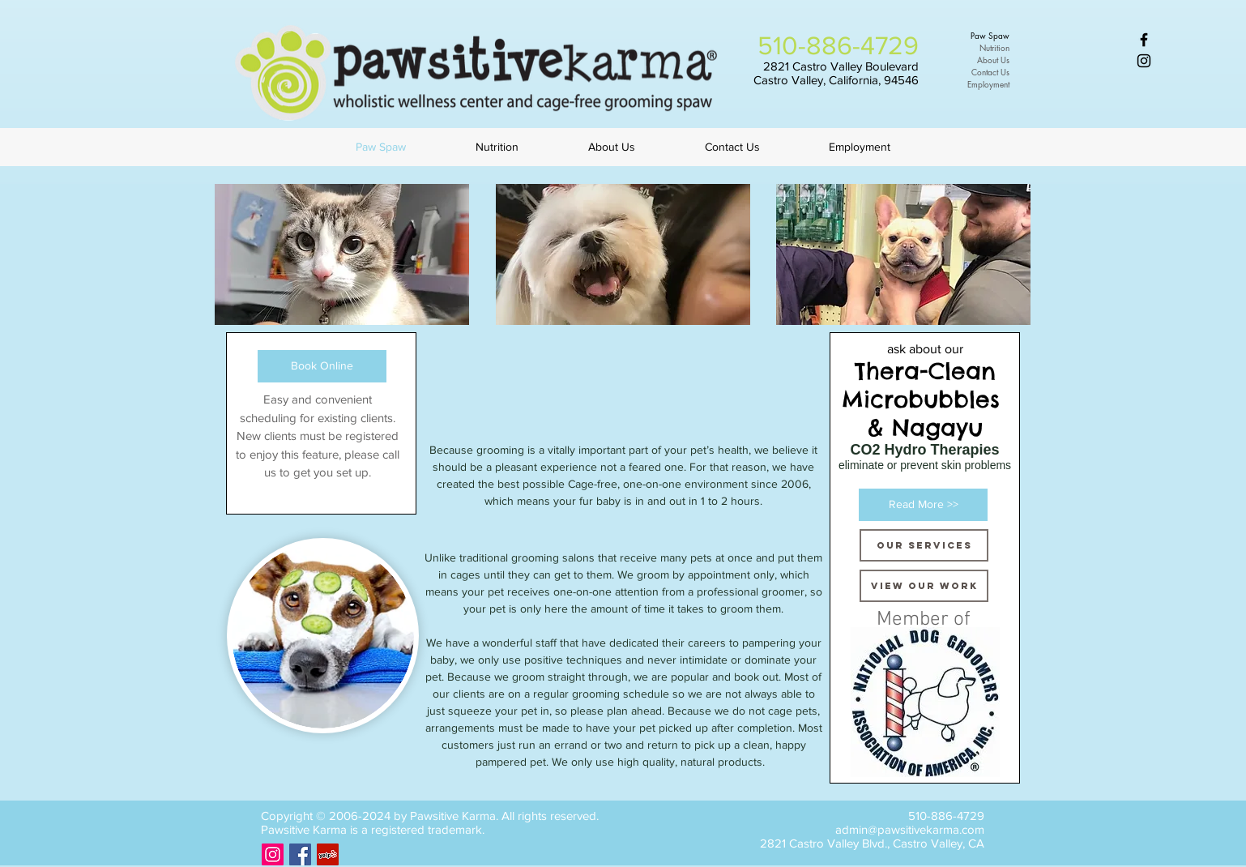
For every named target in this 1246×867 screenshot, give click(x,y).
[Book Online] (322, 366)
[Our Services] (924, 545)
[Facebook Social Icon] (300, 854)
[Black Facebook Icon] (1144, 40)
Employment (988, 84)
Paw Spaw (990, 35)
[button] (342, 254)
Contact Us (990, 72)
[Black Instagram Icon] (1144, 61)
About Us (993, 59)
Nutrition (994, 47)
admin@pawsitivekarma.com (909, 829)
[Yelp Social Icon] (328, 854)
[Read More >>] (923, 505)
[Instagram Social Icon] (273, 854)
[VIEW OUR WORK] (924, 586)
